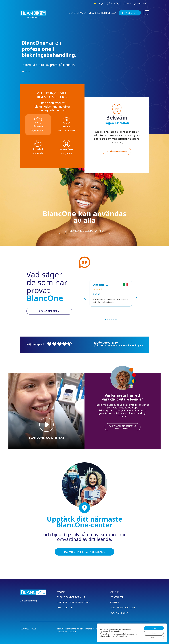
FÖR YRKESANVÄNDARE (123, 607)
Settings (153, 637)
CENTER (114, 602)
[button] (105, 319)
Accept (153, 627)
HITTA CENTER (128, 12)
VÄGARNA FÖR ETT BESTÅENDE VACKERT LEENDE (122, 427)
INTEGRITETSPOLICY (87, 629)
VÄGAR (61, 592)
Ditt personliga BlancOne (134, 3)
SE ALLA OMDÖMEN (49, 311)
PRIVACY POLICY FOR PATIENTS (68, 629)
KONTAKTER (117, 597)
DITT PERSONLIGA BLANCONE (73, 602)
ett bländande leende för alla (84, 230)
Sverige (99, 3)
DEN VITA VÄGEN (77, 12)
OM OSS (114, 592)
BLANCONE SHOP (119, 612)
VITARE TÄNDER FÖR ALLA (102, 12)
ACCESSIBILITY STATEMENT (66, 632)
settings (126, 636)
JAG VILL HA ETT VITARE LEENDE (84, 552)
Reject (153, 632)
